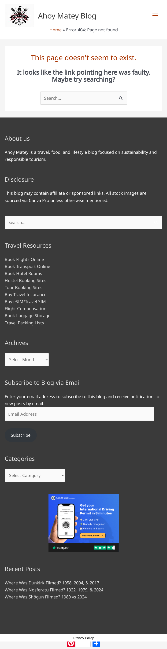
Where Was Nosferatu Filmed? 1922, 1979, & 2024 (54, 590)
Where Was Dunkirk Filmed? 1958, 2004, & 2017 (52, 583)
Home (55, 30)
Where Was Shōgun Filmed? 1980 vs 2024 (46, 597)
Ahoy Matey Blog (67, 16)
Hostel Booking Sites (25, 280)
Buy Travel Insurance (25, 294)
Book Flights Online (24, 259)
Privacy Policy (83, 638)
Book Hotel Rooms (23, 273)
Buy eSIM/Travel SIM (25, 301)
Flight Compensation (25, 308)
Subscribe (20, 435)
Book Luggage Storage (27, 315)
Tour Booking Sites (23, 287)
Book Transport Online (27, 266)
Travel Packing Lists (24, 323)
